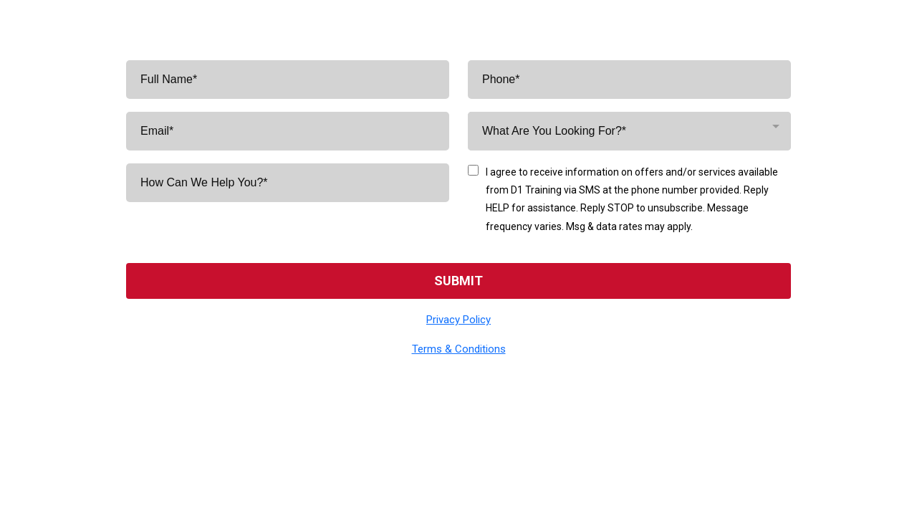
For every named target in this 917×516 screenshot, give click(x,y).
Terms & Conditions (459, 349)
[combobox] (629, 131)
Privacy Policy (458, 319)
